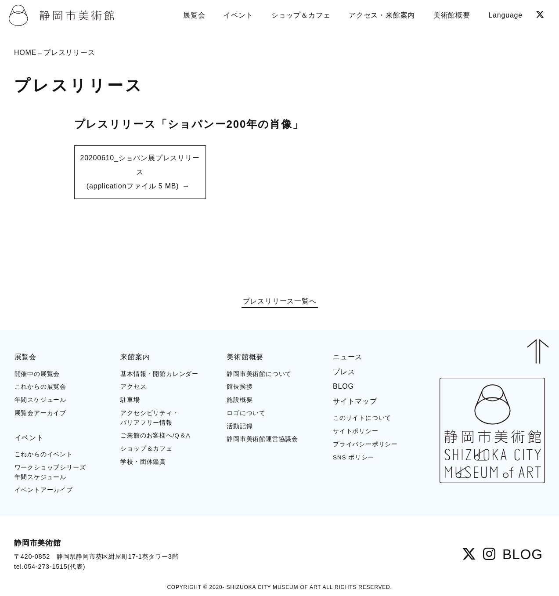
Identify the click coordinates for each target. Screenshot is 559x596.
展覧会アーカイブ (40, 413)
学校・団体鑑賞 (143, 462)
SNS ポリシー (353, 457)
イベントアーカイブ (43, 490)
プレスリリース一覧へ (280, 301)
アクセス (133, 386)
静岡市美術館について (259, 374)
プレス (344, 372)
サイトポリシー (356, 431)
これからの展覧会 (40, 386)
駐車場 (130, 400)
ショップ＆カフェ (146, 448)
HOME (25, 52)
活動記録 (239, 426)
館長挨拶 (239, 386)
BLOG (343, 386)
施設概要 (239, 400)
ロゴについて (246, 413)
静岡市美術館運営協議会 (262, 439)
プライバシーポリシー (365, 444)
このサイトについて (362, 418)
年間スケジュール (40, 400)
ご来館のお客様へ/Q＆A (155, 435)
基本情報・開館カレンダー (159, 374)
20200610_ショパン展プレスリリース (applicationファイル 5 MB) (139, 172)
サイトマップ (355, 401)
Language (505, 15)
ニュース (347, 357)
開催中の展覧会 (37, 374)
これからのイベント (43, 454)
